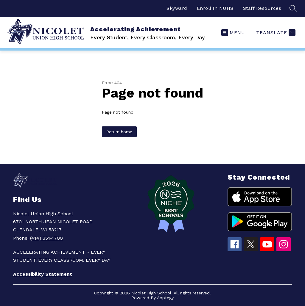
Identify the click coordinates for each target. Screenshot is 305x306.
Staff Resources (262, 8)
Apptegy (165, 297)
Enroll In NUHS (215, 8)
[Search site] (293, 8)
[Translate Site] (275, 32)
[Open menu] (233, 32)
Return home (119, 131)
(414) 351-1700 (46, 238)
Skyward (176, 8)
